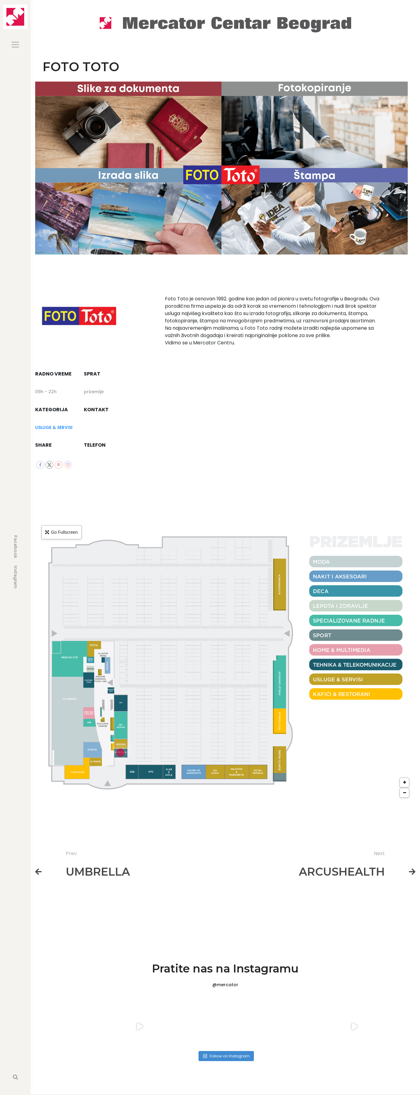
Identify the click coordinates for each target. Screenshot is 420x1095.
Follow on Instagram (226, 1056)
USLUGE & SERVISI (53, 427)
